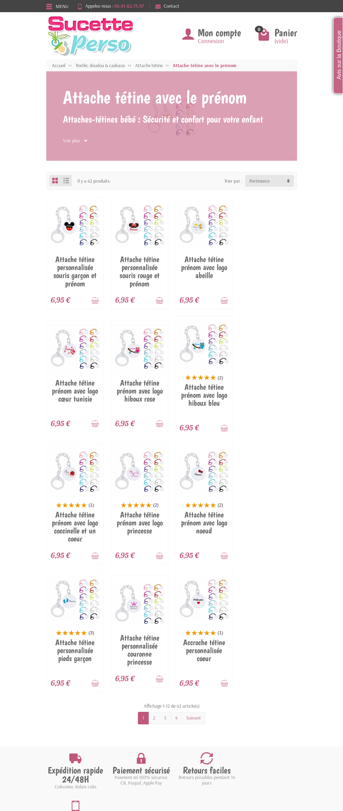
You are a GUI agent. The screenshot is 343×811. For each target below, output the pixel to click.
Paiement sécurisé (70, 711)
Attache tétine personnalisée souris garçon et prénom (74, 271)
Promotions (126, 693)
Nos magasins (187, 702)
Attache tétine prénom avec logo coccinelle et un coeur (204, 398)
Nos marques (127, 720)
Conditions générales (73, 720)
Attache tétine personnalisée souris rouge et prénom (139, 271)
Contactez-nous (189, 720)
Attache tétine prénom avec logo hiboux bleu (139, 394)
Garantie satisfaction (73, 702)
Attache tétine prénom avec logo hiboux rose (75, 390)
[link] (257, 754)
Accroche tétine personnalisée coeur (268, 522)
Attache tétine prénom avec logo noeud (75, 522)
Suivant (193, 590)
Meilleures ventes (131, 711)
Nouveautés (126, 702)
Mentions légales (190, 693)
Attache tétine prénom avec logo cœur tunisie (268, 267)
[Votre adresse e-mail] (173, 752)
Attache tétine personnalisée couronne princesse (203, 522)
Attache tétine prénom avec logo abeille (204, 267)
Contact (167, 6)
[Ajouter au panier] (95, 300)
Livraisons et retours (73, 693)
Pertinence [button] (259, 181)
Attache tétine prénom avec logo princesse (268, 394)
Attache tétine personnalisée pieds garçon (139, 522)
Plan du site (185, 711)
